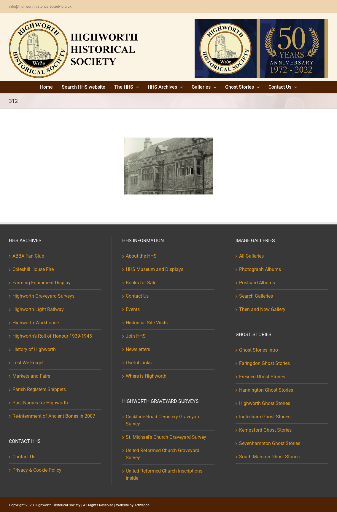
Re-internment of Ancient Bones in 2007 (53, 416)
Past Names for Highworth (40, 403)
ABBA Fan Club (28, 256)
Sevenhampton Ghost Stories (269, 443)
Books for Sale (141, 282)
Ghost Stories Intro (258, 350)
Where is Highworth (146, 376)
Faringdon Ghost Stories (264, 363)
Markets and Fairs (31, 376)
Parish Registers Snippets (39, 389)
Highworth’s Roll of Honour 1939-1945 (52, 336)
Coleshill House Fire (33, 269)
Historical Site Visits (147, 323)
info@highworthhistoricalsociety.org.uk (40, 6)
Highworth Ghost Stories (264, 403)
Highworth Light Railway (38, 309)
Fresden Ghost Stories (262, 376)
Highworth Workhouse (35, 323)
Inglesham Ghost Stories (264, 417)
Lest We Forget (28, 363)
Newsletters (138, 349)
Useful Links (139, 363)
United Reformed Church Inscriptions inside (164, 474)
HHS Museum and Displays (154, 269)
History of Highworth (34, 349)
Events (133, 309)
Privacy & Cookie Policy (36, 470)
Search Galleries (256, 296)
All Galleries (251, 256)
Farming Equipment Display (41, 282)
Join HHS (136, 336)
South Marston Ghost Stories (269, 457)
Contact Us (23, 457)
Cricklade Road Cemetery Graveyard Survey (163, 420)
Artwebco (142, 505)
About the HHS (141, 256)
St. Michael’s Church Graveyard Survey (166, 437)
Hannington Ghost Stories (266, 390)
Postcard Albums (257, 282)
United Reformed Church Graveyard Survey (162, 454)
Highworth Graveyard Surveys (43, 296)
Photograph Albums (260, 269)
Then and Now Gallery (262, 309)
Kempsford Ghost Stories (265, 430)
